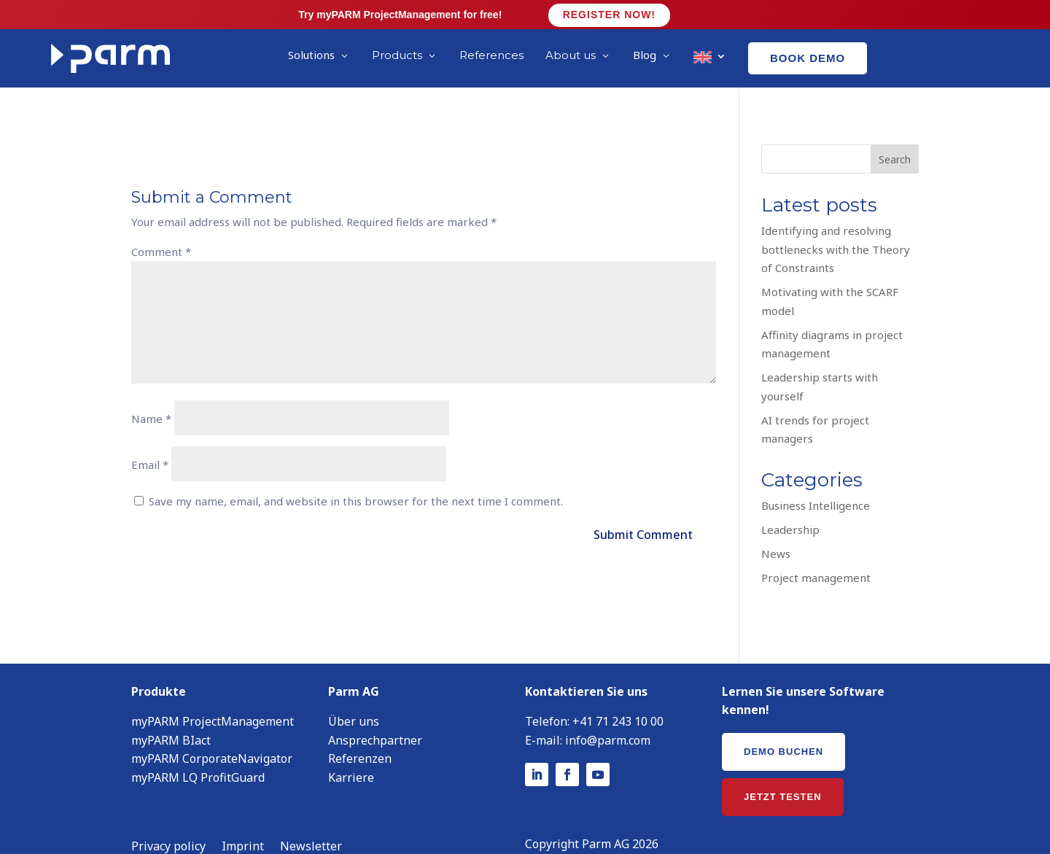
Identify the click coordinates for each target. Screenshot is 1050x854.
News (775, 531)
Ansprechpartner (375, 718)
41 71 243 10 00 (622, 699)
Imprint (243, 825)
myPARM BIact (171, 718)
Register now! (609, 14)
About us (570, 55)
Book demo (807, 58)
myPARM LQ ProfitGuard (198, 756)
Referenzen (360, 737)
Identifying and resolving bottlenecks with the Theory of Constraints (835, 227)
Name (151, 396)
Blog (644, 54)
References (491, 55)
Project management (816, 555)
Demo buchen (783, 729)
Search (895, 137)
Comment (161, 229)
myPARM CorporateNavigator (211, 737)
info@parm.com (607, 718)
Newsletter (311, 825)
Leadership (790, 507)
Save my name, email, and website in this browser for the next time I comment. (356, 479)
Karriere (351, 756)
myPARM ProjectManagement (212, 699)
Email (149, 442)
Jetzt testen (783, 774)
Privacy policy (168, 825)
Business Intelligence (815, 483)
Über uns (353, 699)
